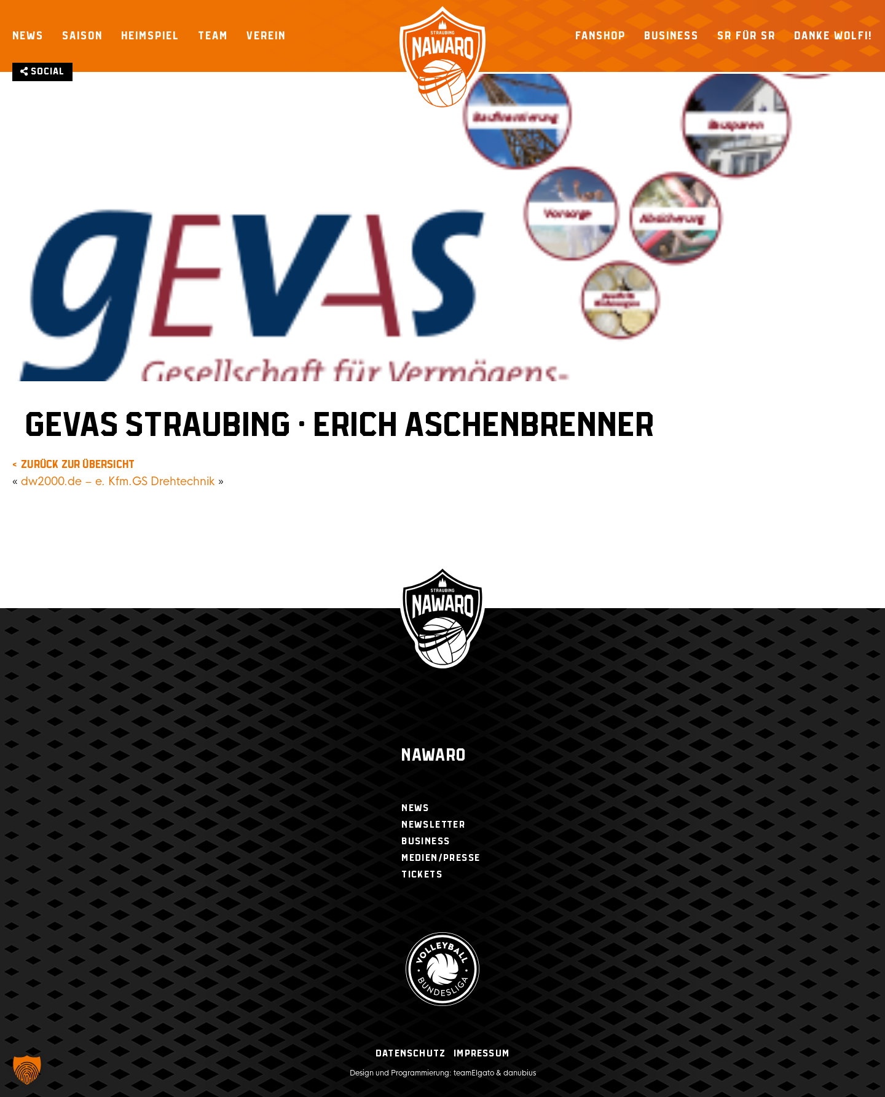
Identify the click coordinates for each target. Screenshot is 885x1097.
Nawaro (433, 756)
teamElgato (474, 1073)
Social (42, 71)
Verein (266, 35)
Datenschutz (411, 1053)
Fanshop (600, 35)
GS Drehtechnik (173, 481)
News (28, 35)
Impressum (481, 1053)
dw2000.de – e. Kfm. (76, 481)
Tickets (421, 874)
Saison (82, 35)
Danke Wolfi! (833, 35)
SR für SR (746, 35)
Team (213, 35)
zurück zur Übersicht (78, 464)
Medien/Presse (440, 858)
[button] (27, 1070)
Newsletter (433, 825)
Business (671, 35)
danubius (519, 1073)
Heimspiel (150, 35)
